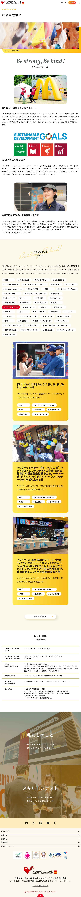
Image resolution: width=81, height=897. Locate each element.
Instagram (62, 2)
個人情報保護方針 (40, 885)
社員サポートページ (7, 846)
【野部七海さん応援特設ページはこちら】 (17, 232)
